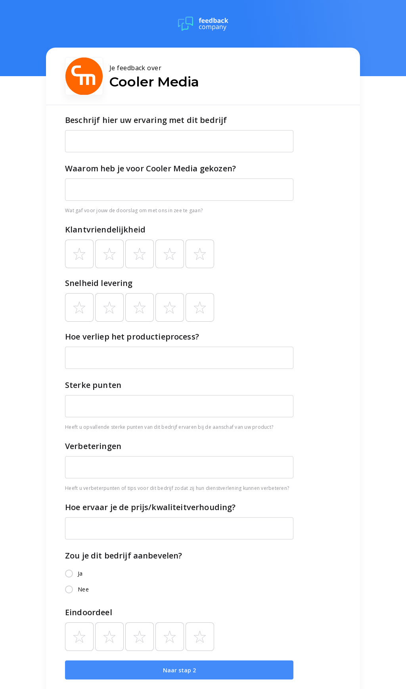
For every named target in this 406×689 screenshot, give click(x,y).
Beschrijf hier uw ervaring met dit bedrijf (146, 120)
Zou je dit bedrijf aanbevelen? (123, 555)
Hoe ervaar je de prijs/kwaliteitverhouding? (150, 507)
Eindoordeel (88, 612)
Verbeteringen (93, 446)
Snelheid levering (99, 283)
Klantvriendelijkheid (105, 229)
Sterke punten (93, 385)
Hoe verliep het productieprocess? (132, 336)
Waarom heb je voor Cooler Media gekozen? (150, 168)
